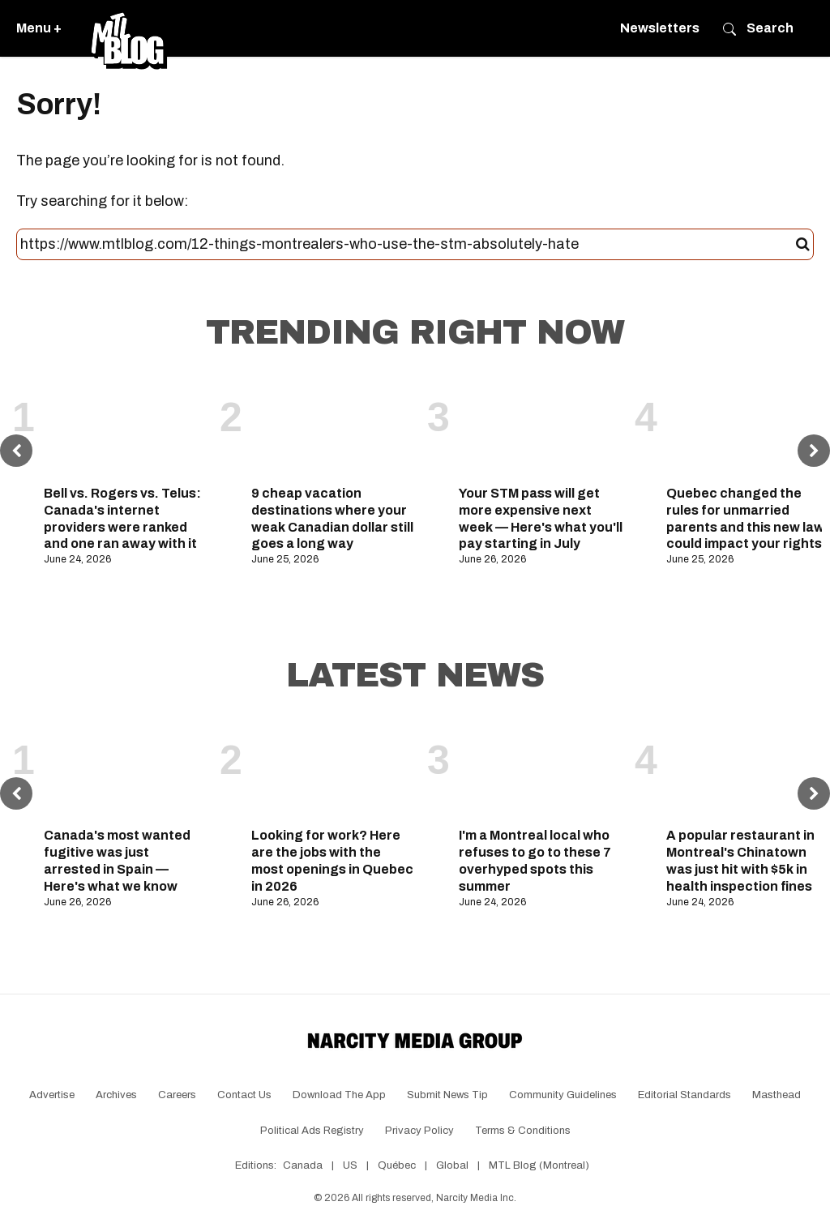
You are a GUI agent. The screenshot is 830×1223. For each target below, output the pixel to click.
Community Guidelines (563, 1095)
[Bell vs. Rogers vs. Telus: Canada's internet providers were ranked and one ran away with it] (126, 427)
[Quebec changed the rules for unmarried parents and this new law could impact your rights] (748, 427)
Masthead (776, 1095)
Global (452, 1165)
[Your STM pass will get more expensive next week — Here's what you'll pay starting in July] (540, 427)
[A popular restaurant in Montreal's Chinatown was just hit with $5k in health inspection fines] (748, 770)
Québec (397, 1165)
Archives (116, 1095)
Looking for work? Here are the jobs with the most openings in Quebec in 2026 (332, 860)
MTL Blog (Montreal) (539, 1165)
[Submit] (803, 245)
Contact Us (244, 1095)
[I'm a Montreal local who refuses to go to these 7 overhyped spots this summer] (540, 770)
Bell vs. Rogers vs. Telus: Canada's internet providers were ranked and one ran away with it (122, 518)
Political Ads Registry (312, 1130)
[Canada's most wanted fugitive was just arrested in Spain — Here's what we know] (126, 770)
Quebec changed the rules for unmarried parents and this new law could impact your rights (745, 518)
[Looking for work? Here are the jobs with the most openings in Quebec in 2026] (333, 770)
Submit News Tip (447, 1095)
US (350, 1165)
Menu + (39, 28)
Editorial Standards (684, 1095)
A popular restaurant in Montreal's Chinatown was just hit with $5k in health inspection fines (740, 860)
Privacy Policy (419, 1130)
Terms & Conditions (523, 1130)
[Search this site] (408, 245)
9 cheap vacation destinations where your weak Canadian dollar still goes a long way (332, 518)
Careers (177, 1095)
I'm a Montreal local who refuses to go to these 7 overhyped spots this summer (535, 860)
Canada (303, 1165)
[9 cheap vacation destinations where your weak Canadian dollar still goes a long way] (333, 427)
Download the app (339, 1095)
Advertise (52, 1095)
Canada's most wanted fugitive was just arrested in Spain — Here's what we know (117, 860)
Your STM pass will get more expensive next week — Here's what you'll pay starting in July (540, 518)
